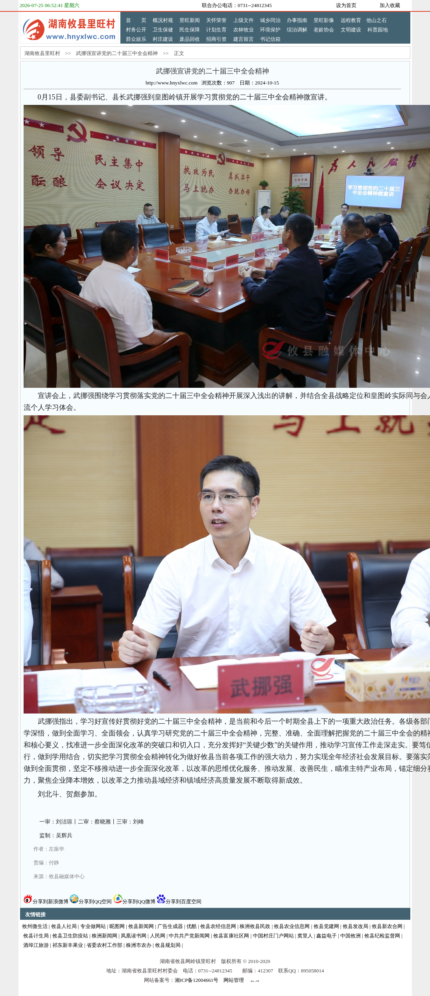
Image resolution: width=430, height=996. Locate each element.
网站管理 (233, 980)
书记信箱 (270, 39)
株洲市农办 (138, 945)
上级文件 (243, 20)
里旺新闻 (189, 20)
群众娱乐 (136, 39)
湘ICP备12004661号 (196, 980)
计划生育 (216, 30)
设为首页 (346, 5)
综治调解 (297, 30)
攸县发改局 (355, 926)
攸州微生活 (35, 926)
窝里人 (305, 936)
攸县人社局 (64, 926)
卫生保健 (163, 30)
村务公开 (136, 30)
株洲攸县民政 (255, 926)
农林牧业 (243, 30)
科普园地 (377, 30)
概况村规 (163, 20)
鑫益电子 (326, 936)
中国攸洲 (350, 936)
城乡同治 (270, 20)
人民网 (157, 936)
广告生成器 (170, 926)
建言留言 (243, 39)
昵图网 (117, 926)
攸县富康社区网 (231, 936)
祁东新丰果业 (67, 945)
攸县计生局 (36, 936)
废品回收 (189, 39)
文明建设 (351, 30)
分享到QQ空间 (91, 901)
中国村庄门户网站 (273, 936)
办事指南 (297, 20)
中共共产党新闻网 (189, 936)
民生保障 (189, 30)
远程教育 (351, 20)
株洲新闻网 (104, 936)
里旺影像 (324, 20)
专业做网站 (93, 926)
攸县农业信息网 (292, 926)
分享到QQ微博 (134, 901)
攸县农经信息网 (218, 926)
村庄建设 (163, 39)
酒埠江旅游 (36, 945)
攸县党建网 (326, 926)
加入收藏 (390, 5)
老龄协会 (324, 30)
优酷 (191, 926)
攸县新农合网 (387, 926)
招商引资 (216, 39)
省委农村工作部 (104, 945)
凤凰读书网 (133, 936)
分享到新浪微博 (46, 901)
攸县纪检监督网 (382, 936)
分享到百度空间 (179, 901)
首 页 (136, 20)
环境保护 (270, 30)
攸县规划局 (168, 945)
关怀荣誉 (216, 20)
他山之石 (376, 20)
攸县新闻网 (141, 926)
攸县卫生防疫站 (70, 936)
